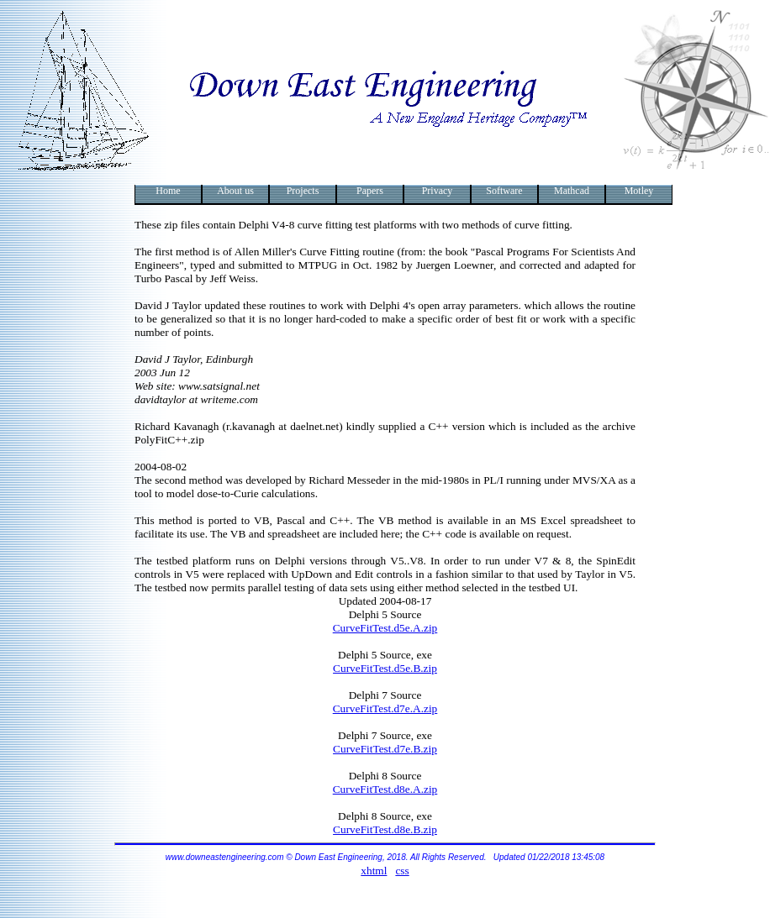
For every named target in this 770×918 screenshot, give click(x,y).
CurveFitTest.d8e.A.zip (385, 789)
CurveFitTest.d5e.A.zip (385, 628)
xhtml (374, 870)
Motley (639, 191)
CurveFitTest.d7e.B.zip (385, 748)
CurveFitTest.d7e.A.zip (385, 708)
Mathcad (571, 191)
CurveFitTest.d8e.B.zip (385, 829)
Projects (303, 191)
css (402, 870)
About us (235, 191)
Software (504, 191)
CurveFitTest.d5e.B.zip (385, 668)
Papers (369, 191)
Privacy (437, 191)
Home (168, 191)
